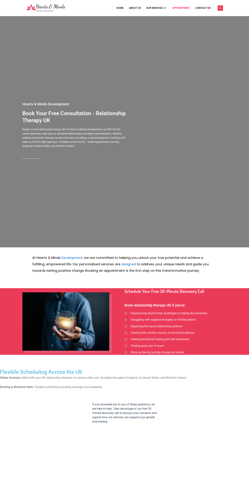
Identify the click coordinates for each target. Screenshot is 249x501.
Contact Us (202, 7)
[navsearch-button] (220, 8)
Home (120, 7)
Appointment (181, 7)
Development (72, 257)
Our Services (156, 7)
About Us (135, 7)
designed (128, 264)
